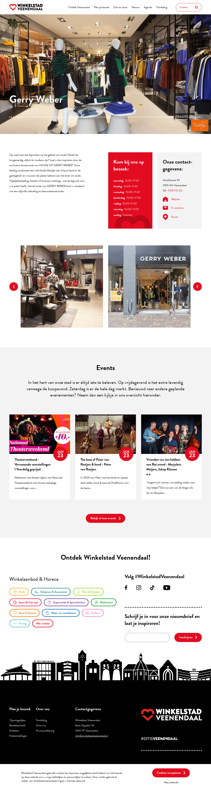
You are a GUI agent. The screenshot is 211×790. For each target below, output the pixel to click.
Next (197, 286)
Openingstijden (17, 720)
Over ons (41, 725)
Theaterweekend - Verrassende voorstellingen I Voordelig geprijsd (33, 464)
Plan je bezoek (101, 7)
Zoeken (196, 7)
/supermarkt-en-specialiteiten (66, 602)
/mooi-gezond (24, 613)
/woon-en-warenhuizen (60, 613)
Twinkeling (161, 7)
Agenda (148, 7)
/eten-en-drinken (88, 591)
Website (171, 199)
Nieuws (136, 7)
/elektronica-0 (103, 602)
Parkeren (14, 731)
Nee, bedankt (171, 782)
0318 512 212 (175, 190)
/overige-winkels (19, 623)
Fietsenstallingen (18, 736)
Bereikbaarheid (17, 725)
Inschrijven (186, 637)
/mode (19, 591)
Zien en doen (120, 7)
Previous (13, 286)
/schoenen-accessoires (51, 591)
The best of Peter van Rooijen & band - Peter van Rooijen (95, 464)
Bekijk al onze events (103, 518)
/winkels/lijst (43, 623)
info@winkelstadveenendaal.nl (91, 736)
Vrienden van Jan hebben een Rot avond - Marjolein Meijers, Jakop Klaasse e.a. (163, 467)
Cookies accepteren (169, 772)
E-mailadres (173, 207)
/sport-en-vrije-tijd (25, 602)
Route (170, 217)
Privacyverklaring (45, 731)
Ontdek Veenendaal (79, 7)
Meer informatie (95, 781)
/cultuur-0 (92, 613)
